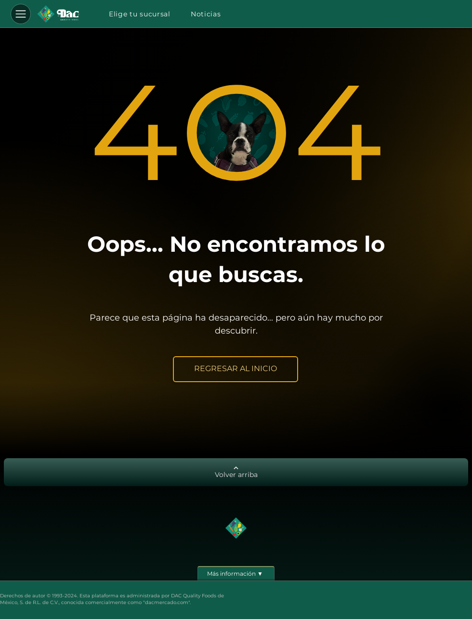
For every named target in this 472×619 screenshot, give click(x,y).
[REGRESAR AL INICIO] (235, 369)
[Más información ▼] (236, 573)
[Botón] (58, 14)
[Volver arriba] (236, 472)
